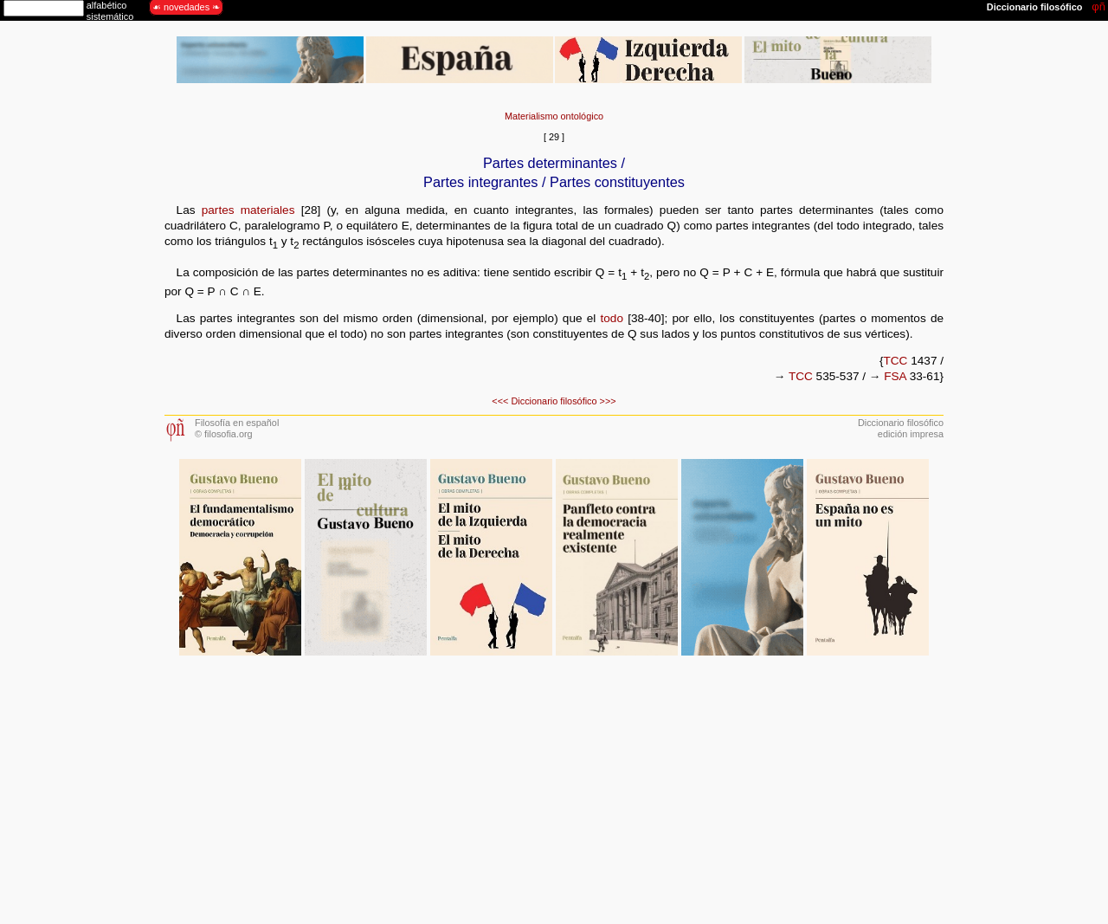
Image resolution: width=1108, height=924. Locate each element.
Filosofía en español (237, 422)
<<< (500, 401)
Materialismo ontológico (554, 116)
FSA (895, 376)
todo (611, 318)
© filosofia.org (224, 434)
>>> (608, 401)
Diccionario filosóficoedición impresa (901, 428)
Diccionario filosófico (553, 401)
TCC (895, 360)
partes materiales (248, 210)
